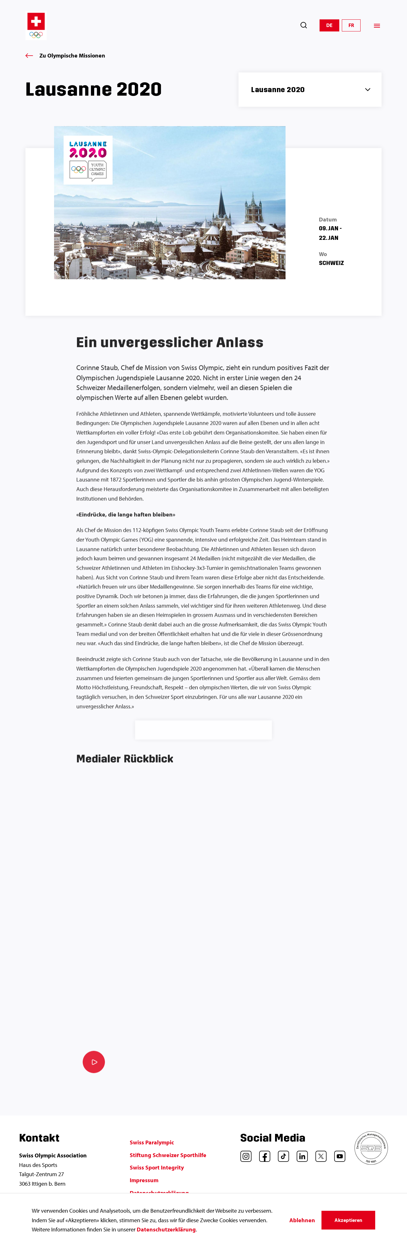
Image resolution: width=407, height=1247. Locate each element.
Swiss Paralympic (152, 1142)
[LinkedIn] (300, 1154)
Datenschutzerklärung (166, 1229)
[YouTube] (337, 1154)
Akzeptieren (348, 1220)
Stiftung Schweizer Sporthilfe (168, 1155)
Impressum (144, 1180)
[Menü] (377, 25)
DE (329, 25)
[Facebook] (262, 1154)
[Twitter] (318, 1154)
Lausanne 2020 (278, 89)
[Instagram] (243, 1154)
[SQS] (371, 1162)
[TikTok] (281, 1154)
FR (351, 25)
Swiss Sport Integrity (157, 1167)
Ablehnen (302, 1220)
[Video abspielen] (94, 1065)
